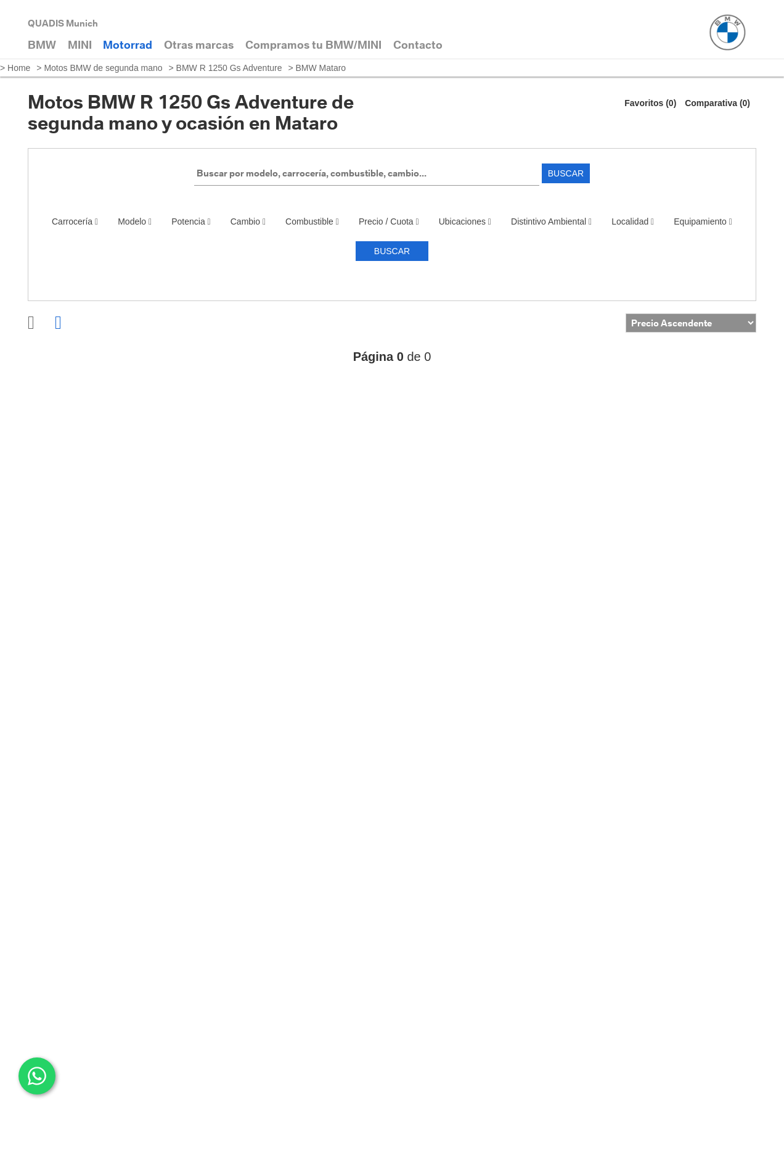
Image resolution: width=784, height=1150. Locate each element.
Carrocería (75, 221)
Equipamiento (703, 221)
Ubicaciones (465, 221)
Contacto (418, 44)
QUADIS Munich (63, 23)
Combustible (312, 221)
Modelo (135, 221)
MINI (80, 44)
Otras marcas (199, 44)
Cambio (248, 221)
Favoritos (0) (650, 103)
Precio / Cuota (389, 221)
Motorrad (127, 44)
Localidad (632, 221)
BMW (42, 44)
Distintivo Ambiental (551, 221)
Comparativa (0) (717, 103)
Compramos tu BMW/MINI (313, 44)
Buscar (566, 173)
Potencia (191, 221)
